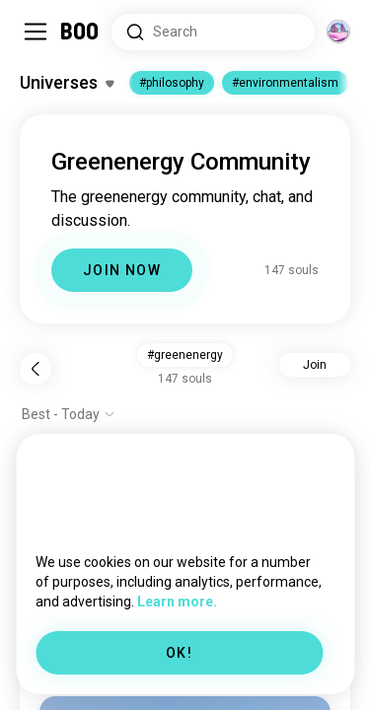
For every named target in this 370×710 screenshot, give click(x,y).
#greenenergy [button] (185, 355)
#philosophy (171, 83)
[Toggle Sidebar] (35, 31)
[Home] (80, 31)
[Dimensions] (338, 31)
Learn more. (177, 601)
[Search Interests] (213, 32)
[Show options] (68, 414)
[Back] (35, 369)
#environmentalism (285, 83)
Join (315, 365)
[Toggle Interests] (66, 83)
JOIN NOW (122, 270)
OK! (179, 653)
